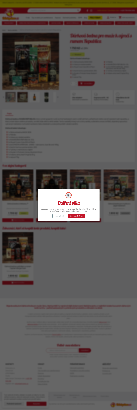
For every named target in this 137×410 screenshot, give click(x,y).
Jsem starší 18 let (76, 216)
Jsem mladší (59, 216)
